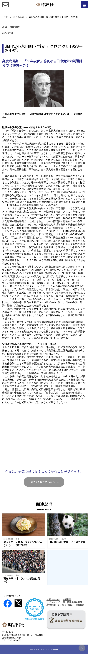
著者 (4, 27)
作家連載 (14, 27)
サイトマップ (53, 602)
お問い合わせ (53, 599)
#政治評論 (7, 33)
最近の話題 (18, 17)
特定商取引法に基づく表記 (59, 605)
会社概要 (67, 599)
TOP (6, 17)
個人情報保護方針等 (72, 602)
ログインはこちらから (42, 482)
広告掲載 (80, 605)
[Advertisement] (44, 436)
